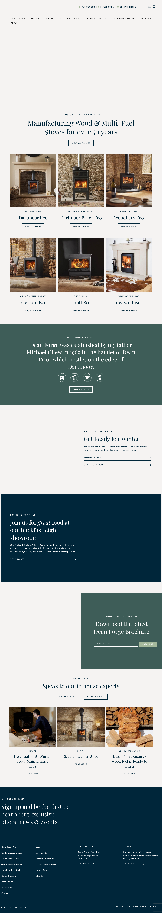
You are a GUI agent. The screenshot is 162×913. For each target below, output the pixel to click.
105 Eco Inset (129, 302)
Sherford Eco (33, 302)
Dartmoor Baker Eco (81, 218)
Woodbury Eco (129, 218)
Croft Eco (81, 302)
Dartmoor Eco (33, 218)
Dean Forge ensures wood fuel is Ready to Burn (129, 761)
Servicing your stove (81, 756)
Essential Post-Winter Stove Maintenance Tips (32, 761)
